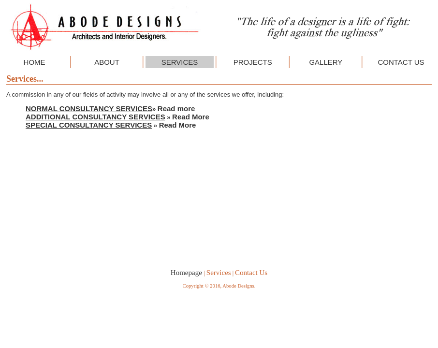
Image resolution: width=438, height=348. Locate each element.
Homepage (186, 272)
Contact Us (251, 272)
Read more (176, 108)
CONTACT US (401, 62)
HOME (34, 62)
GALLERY (325, 62)
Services (218, 272)
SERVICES (179, 62)
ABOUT (106, 62)
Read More (190, 117)
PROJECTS (253, 62)
